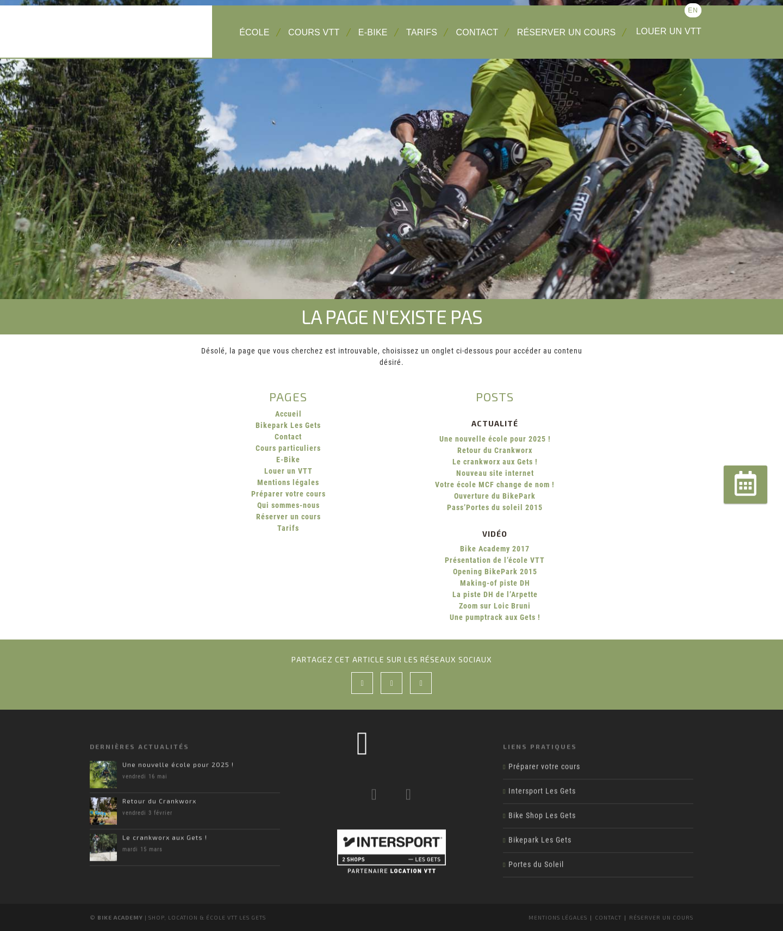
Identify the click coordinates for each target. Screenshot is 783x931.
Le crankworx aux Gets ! (495, 461)
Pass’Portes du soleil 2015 (495, 507)
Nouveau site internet (495, 473)
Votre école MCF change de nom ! (495, 484)
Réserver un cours (566, 32)
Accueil (288, 413)
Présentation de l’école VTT (495, 560)
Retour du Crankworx (494, 450)
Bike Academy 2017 (495, 548)
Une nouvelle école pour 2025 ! (495, 439)
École (254, 32)
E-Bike (373, 32)
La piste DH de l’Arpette (495, 594)
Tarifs (421, 32)
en (693, 10)
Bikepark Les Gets (288, 425)
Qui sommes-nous (288, 505)
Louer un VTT (668, 31)
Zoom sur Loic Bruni (495, 605)
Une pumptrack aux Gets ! (495, 617)
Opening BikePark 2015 (495, 571)
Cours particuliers (288, 448)
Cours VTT (314, 32)
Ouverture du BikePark (495, 496)
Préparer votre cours (288, 493)
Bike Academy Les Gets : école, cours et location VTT (147, 31)
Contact (477, 32)
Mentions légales (288, 482)
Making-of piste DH (495, 583)
